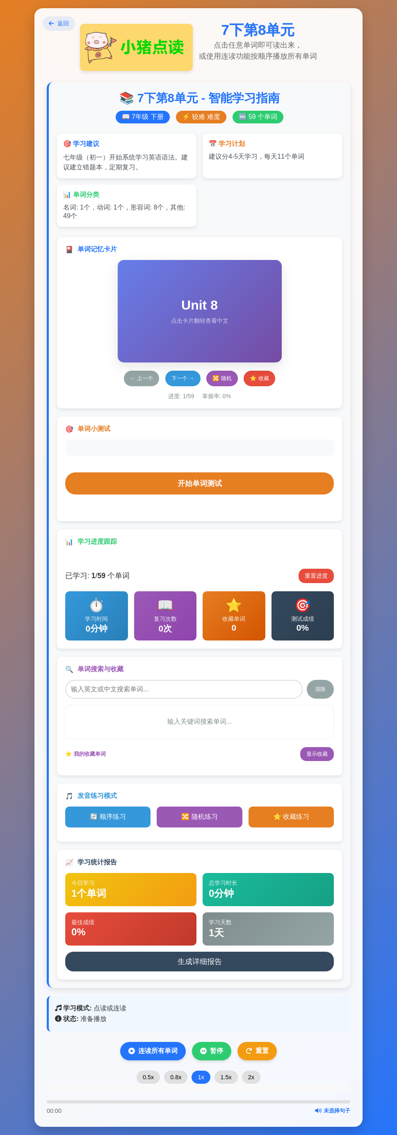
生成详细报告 (200, 961)
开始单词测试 (200, 483)
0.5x (148, 1077)
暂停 (211, 1051)
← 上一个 (141, 378)
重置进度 (316, 575)
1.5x (226, 1077)
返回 (59, 23)
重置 (257, 1051)
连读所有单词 (153, 1051)
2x (251, 1077)
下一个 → (182, 378)
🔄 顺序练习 (108, 816)
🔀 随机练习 (199, 816)
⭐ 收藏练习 (291, 816)
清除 (320, 689)
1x (201, 1077)
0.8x (175, 1077)
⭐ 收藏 (259, 378)
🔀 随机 (222, 378)
